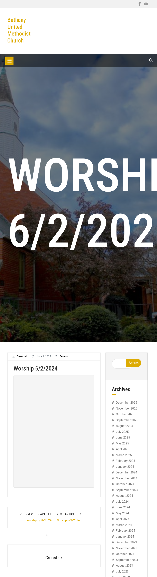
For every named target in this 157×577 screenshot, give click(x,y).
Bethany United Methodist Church (18, 30)
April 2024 (122, 521)
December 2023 (126, 545)
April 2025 (122, 452)
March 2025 (124, 457)
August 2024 (124, 498)
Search (134, 365)
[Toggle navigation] (9, 61)
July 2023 (122, 574)
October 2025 (125, 417)
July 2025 (122, 434)
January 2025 (125, 469)
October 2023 (125, 556)
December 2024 (126, 475)
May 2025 (122, 446)
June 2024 (123, 510)
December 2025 (126, 405)
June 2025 (123, 440)
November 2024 (126, 481)
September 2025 (127, 422)
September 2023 (127, 562)
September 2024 (127, 492)
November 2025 (126, 411)
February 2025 (125, 463)
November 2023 (126, 550)
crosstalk (22, 359)
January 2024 (125, 539)
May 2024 (122, 516)
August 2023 (124, 568)
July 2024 (122, 504)
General (63, 359)
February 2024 (125, 533)
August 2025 (124, 428)
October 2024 (125, 487)
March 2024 (124, 527)
